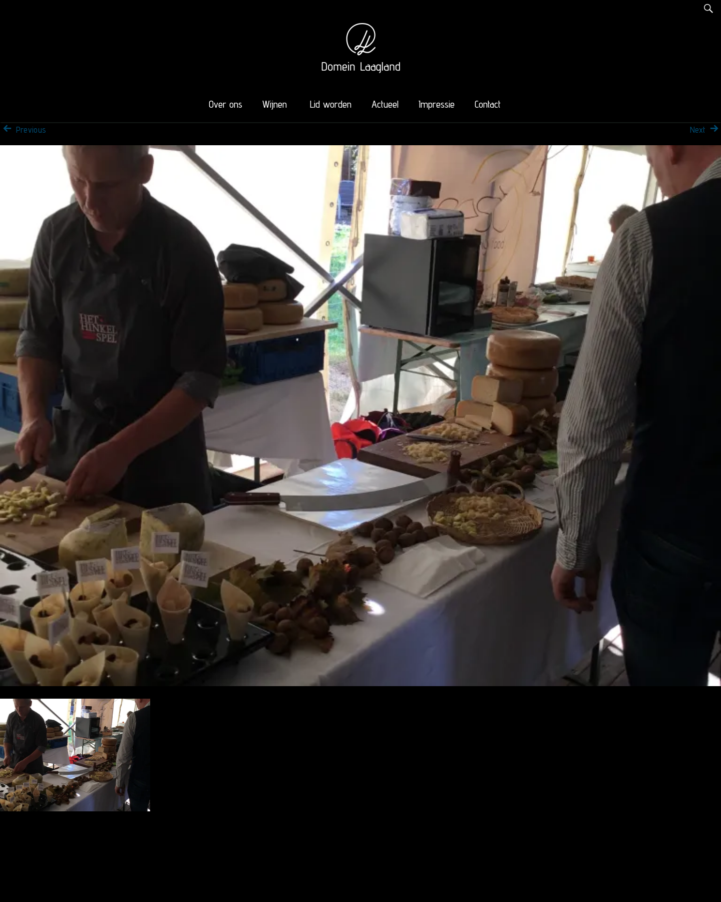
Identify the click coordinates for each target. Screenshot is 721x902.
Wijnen (274, 104)
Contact (488, 104)
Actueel (385, 104)
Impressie (437, 104)
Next (705, 130)
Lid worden (330, 104)
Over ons (225, 104)
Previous (23, 130)
